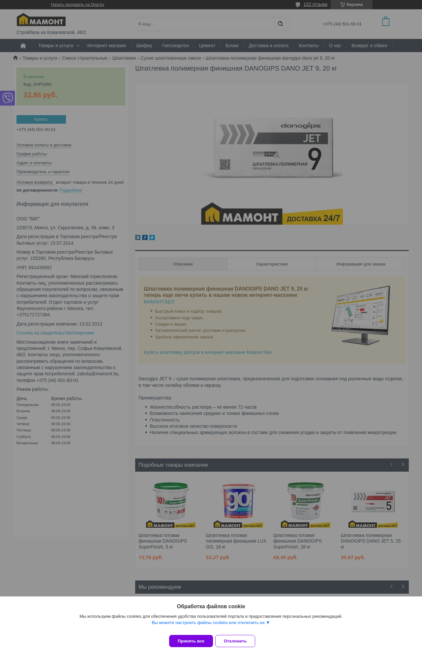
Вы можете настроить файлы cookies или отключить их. (209, 626)
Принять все (191, 641)
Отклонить (239, 641)
